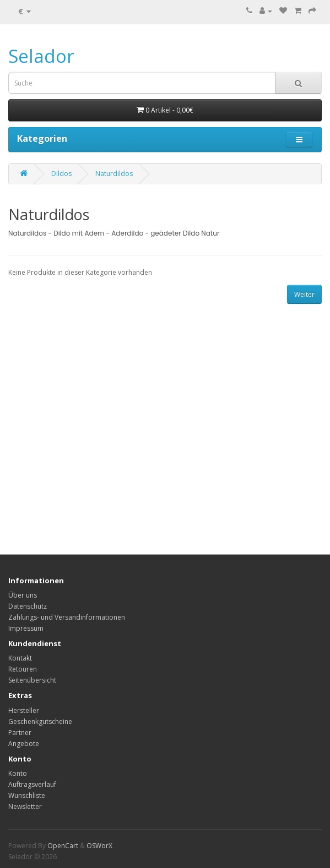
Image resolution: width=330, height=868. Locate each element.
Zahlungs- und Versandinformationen (66, 617)
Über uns (22, 595)
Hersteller (23, 710)
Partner (19, 732)
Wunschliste (26, 795)
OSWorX (99, 845)
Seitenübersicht (32, 680)
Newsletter (25, 806)
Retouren (22, 669)
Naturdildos (114, 173)
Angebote (23, 743)
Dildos (61, 173)
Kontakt (20, 658)
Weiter (304, 294)
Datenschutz (27, 606)
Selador (41, 56)
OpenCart (62, 845)
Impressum (26, 628)
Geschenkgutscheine (40, 721)
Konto (17, 773)
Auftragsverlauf (32, 784)
